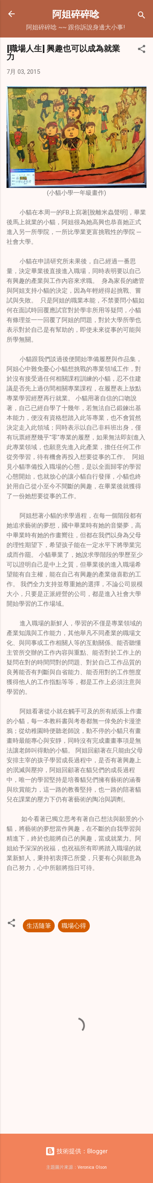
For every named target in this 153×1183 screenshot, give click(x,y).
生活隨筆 (39, 925)
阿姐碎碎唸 (75, 13)
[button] (141, 50)
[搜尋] (141, 16)
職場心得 (74, 925)
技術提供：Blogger (76, 1151)
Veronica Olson (92, 1167)
